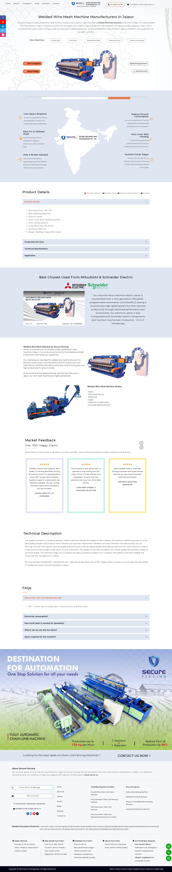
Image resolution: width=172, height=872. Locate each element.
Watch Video (32, 71)
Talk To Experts (32, 63)
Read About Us (91, 775)
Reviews (46, 4)
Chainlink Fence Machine (148, 826)
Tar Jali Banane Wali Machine (70, 829)
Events (59, 801)
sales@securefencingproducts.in (27, 808)
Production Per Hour (34, 242)
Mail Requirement (138, 63)
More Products (133, 787)
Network (149, 869)
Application (30, 256)
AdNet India (159, 869)
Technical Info (140, 71)
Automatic (73, 40)
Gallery (60, 796)
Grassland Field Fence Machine (138, 809)
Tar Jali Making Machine (92, 829)
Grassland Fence (114, 40)
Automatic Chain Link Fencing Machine (56, 826)
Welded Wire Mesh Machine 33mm (115, 829)
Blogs (59, 806)
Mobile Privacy (139, 869)
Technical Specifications (36, 249)
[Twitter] (3, 30)
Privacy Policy (126, 869)
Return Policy (115, 869)
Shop (37, 4)
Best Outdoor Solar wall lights (127, 488)
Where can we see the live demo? (41, 630)
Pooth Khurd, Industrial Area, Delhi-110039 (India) (116, 844)
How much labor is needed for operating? (44, 623)
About (16, 4)
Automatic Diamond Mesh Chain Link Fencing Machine (93, 826)
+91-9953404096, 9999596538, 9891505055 (29, 804)
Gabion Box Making (137, 40)
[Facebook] (3, 17)
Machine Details (32, 202)
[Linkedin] (3, 26)
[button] (115, 4)
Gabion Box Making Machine (137, 792)
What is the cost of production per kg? (43, 598)
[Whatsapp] (167, 857)
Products (27, 4)
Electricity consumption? (36, 616)
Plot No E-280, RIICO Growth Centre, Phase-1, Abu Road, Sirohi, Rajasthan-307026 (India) (56, 847)
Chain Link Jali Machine (48, 829)
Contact (56, 4)
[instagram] (3, 35)
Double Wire (55, 40)
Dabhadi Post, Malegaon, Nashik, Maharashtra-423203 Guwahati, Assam (146, 851)
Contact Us (61, 816)
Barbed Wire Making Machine (126, 826)
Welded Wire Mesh (93, 40)
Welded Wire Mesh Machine (136, 797)
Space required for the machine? (40, 637)
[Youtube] (3, 22)
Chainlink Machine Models (102, 787)
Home (7, 4)
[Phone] (167, 851)
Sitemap (60, 811)
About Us (60, 792)
